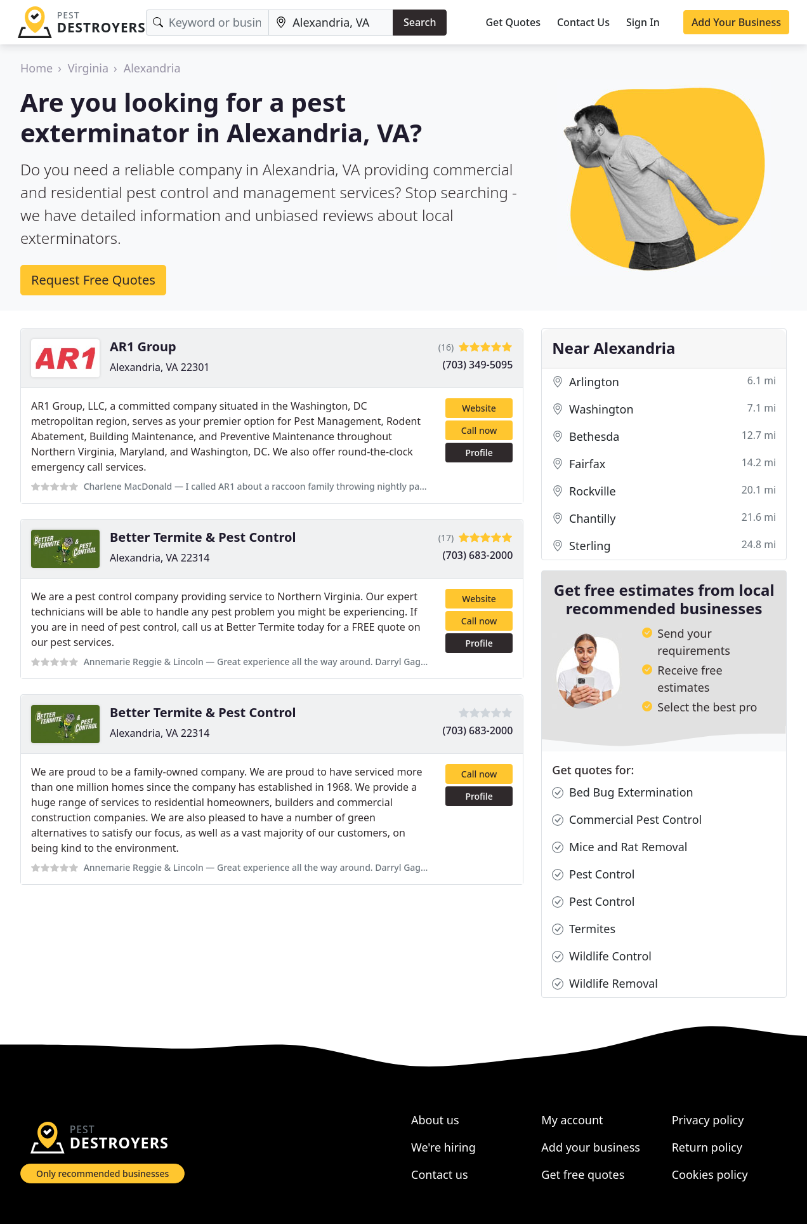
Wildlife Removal (605, 983)
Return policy (707, 1147)
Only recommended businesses (102, 1173)
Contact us (439, 1174)
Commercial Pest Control (627, 819)
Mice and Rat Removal (619, 847)
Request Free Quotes (93, 279)
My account (572, 1119)
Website (479, 408)
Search (420, 22)
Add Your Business (736, 22)
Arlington (664, 382)
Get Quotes (513, 22)
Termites (583, 929)
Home (36, 68)
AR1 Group (143, 346)
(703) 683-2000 (478, 555)
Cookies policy (710, 1174)
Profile (478, 453)
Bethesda (664, 436)
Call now (479, 430)
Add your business (590, 1147)
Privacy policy (708, 1119)
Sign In (643, 22)
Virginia (88, 68)
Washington (664, 409)
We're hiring (443, 1147)
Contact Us (583, 22)
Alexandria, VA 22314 (160, 558)
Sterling (664, 546)
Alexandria (152, 68)
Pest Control (593, 874)
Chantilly (664, 518)
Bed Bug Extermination (622, 792)
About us (435, 1119)
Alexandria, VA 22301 (160, 367)
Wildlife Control (602, 956)
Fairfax (664, 464)
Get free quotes (582, 1174)
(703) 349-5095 (478, 365)
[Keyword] (208, 23)
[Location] (330, 23)
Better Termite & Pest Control (203, 537)
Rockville (664, 491)
